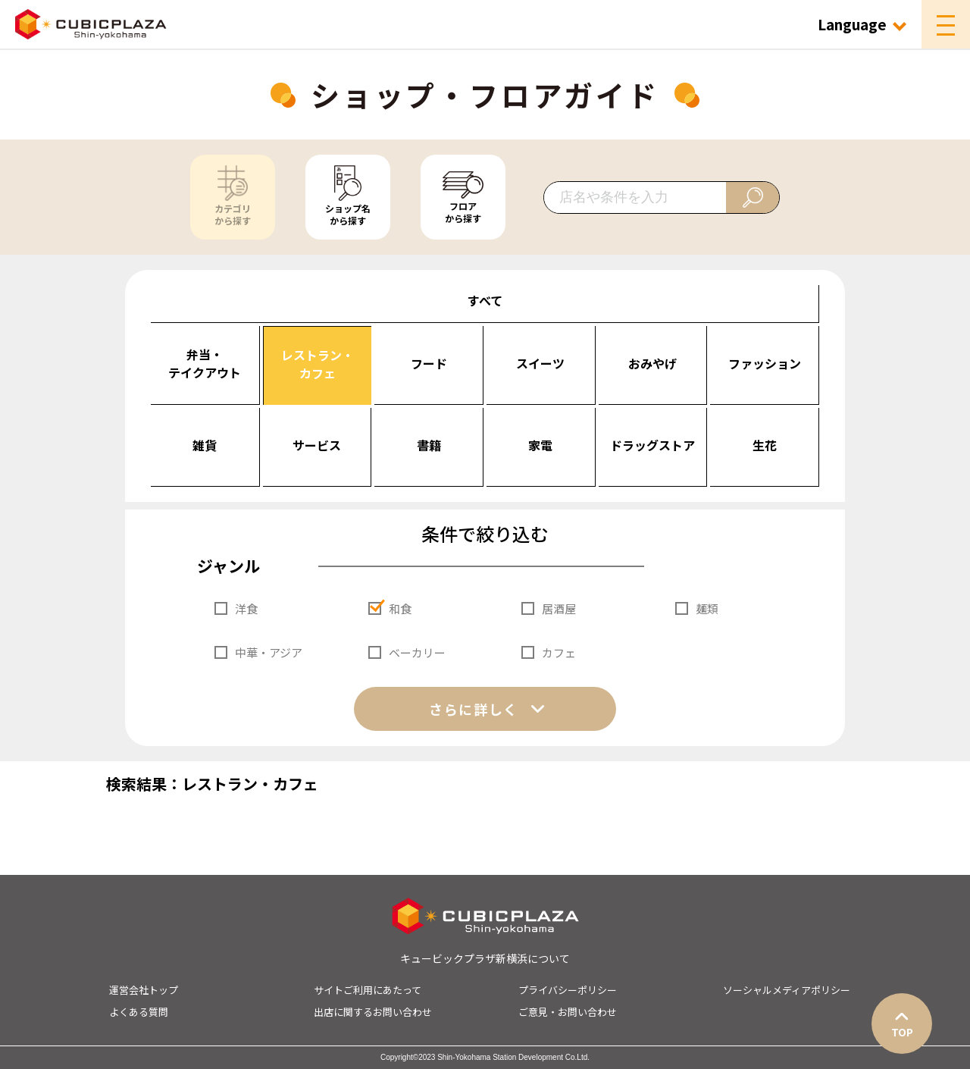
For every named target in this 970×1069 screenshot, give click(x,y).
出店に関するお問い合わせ (373, 1012)
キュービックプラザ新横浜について (485, 958)
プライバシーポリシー (567, 990)
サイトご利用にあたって (367, 990)
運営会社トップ (143, 990)
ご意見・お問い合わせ (567, 1012)
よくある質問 (138, 1012)
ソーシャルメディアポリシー (786, 990)
